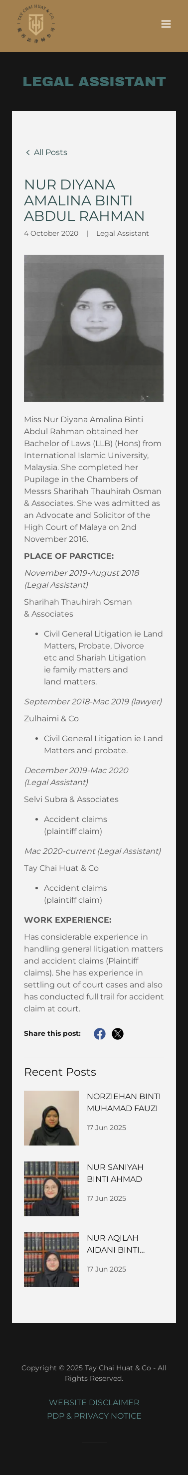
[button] (166, 23)
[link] (35, 23)
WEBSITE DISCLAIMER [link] (94, 1402)
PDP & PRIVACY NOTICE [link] (94, 1416)
